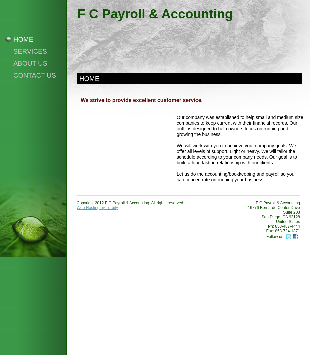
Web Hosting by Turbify (97, 207)
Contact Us (34, 75)
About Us (30, 63)
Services (30, 51)
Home (23, 39)
